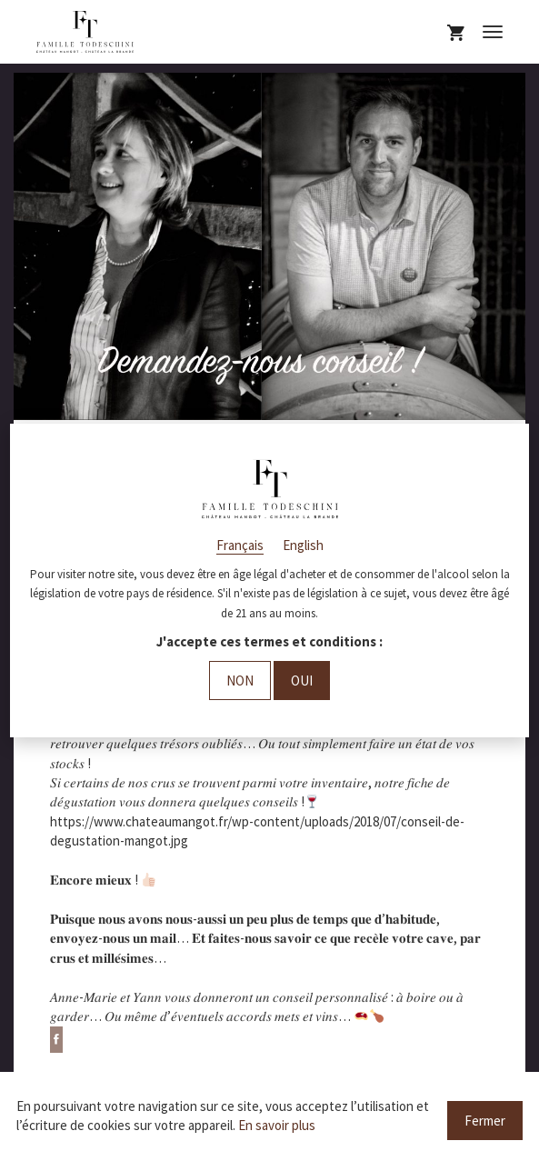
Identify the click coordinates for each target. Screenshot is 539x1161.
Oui (302, 680)
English (303, 545)
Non (240, 680)
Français (240, 545)
